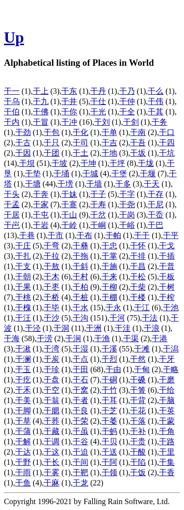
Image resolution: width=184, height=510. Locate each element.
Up (14, 37)
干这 (51, 452)
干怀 (138, 246)
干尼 (155, 204)
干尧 (127, 204)
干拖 (80, 256)
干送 (109, 452)
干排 (138, 256)
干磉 (138, 380)
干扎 (23, 256)
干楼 (138, 297)
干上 (41, 91)
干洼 (123, 328)
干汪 (23, 318)
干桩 (80, 297)
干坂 (138, 153)
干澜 (23, 359)
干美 (23, 400)
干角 (167, 431)
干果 (23, 287)
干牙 (167, 359)
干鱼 (23, 483)
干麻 (51, 483)
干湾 (51, 349)
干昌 (138, 266)
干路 (167, 441)
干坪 (117, 163)
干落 (138, 421)
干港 (159, 338)
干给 (167, 390)
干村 (80, 276)
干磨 (167, 380)
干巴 (155, 225)
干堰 (148, 173)
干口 (167, 132)
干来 (109, 276)
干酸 (138, 452)
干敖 (51, 266)
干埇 (61, 173)
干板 (167, 276)
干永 (113, 307)
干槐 (23, 307)
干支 (23, 266)
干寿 (98, 204)
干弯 (51, 246)
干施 (109, 266)
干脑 (167, 400)
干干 (142, 235)
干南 (138, 132)
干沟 (80, 318)
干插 (167, 256)
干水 (80, 307)
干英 (167, 410)
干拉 (51, 256)
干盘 (51, 380)
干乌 (12, 101)
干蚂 (109, 431)
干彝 (80, 246)
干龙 (80, 483)
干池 (171, 307)
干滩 (142, 349)
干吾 (138, 142)
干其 (155, 111)
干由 (113, 369)
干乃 (127, 91)
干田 (80, 369)
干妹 (69, 194)
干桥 (51, 297)
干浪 (151, 328)
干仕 (98, 101)
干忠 (109, 246)
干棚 (109, 297)
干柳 (109, 287)
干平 (171, 235)
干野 (23, 462)
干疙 (23, 380)
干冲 (69, 122)
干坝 (27, 163)
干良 (80, 410)
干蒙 (167, 421)
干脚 (23, 410)
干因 (23, 153)
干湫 (23, 349)
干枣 (51, 287)
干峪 (127, 225)
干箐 (138, 390)
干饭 (138, 472)
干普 (167, 266)
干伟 (155, 101)
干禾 (23, 390)
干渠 (131, 338)
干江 (142, 307)
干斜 (80, 266)
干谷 (80, 441)
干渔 (102, 338)
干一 (12, 91)
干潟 (171, 349)
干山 (69, 215)
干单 (109, 132)
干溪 (109, 349)
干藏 (51, 431)
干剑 (131, 122)
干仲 (127, 101)
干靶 (80, 472)
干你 (69, 111)
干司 (80, 142)
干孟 (12, 204)
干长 (51, 462)
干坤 (88, 163)
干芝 (109, 410)
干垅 (146, 163)
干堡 (119, 173)
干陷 (138, 462)
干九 (41, 101)
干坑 (167, 153)
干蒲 (23, 431)
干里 (167, 452)
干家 (41, 204)
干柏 (80, 287)
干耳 (109, 400)
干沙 (51, 318)
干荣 (80, 421)
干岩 (41, 225)
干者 (80, 400)
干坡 (59, 163)
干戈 (167, 246)
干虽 (80, 431)
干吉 (109, 142)
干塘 (33, 184)
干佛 (41, 111)
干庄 (23, 246)
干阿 (109, 462)
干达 (23, 452)
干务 (159, 122)
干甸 (142, 369)
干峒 (98, 225)
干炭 (51, 359)
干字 (127, 194)
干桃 (23, 297)
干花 (138, 410)
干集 (167, 462)
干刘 (102, 122)
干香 (167, 472)
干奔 (41, 194)
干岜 (12, 225)
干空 (51, 390)
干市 (55, 235)
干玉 (23, 369)
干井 (69, 101)
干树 (167, 287)
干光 (98, 111)
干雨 (23, 472)
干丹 (98, 91)
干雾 (51, 472)
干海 (12, 338)
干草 (23, 421)
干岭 (69, 225)
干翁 (51, 400)
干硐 (109, 380)
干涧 (73, 338)
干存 (155, 194)
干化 (80, 132)
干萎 (109, 421)
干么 (155, 91)
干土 (80, 153)
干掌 (109, 256)
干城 (90, 173)
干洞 (61, 328)
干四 (167, 142)
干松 (138, 276)
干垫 (33, 173)
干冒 (41, 122)
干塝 (65, 184)
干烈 (109, 359)
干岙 (155, 215)
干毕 (51, 307)
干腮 (51, 410)
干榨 (167, 297)
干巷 (27, 235)
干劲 (23, 132)
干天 (151, 184)
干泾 (33, 328)
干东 (69, 91)
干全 (127, 111)
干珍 (51, 369)
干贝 (109, 441)
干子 (98, 194)
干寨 (69, 204)
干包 (51, 132)
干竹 (109, 390)
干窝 (80, 390)
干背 (138, 400)
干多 (123, 184)
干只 (51, 142)
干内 (12, 122)
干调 (51, 441)
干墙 (94, 184)
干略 (171, 369)
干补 (138, 431)
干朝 (23, 276)
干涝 (45, 338)
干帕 (113, 235)
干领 (109, 472)
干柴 (138, 287)
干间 (80, 462)
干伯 (12, 111)
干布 (84, 235)
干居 (12, 215)
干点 (80, 359)
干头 (12, 194)
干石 (80, 380)
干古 (23, 142)
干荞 (51, 421)
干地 (109, 153)
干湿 (80, 349)
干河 (117, 318)
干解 (23, 441)
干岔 (98, 215)
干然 (138, 359)
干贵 (138, 441)
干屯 (41, 215)
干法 (150, 318)
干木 (51, 276)
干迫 (80, 452)
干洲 (94, 328)
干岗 (127, 215)
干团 (51, 153)
